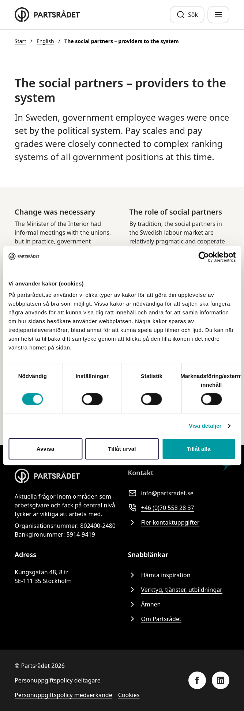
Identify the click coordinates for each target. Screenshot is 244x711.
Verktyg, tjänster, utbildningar (175, 589)
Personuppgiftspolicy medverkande (63, 695)
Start (20, 41)
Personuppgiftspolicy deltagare (58, 680)
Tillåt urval (122, 449)
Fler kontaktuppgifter (164, 522)
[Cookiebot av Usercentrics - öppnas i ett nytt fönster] (204, 256)
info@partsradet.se (161, 493)
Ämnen (144, 604)
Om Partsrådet (154, 618)
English (45, 41)
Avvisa (45, 449)
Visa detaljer (205, 426)
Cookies (129, 695)
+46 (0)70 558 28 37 (161, 507)
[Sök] (187, 14)
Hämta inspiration (159, 575)
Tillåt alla (198, 449)
